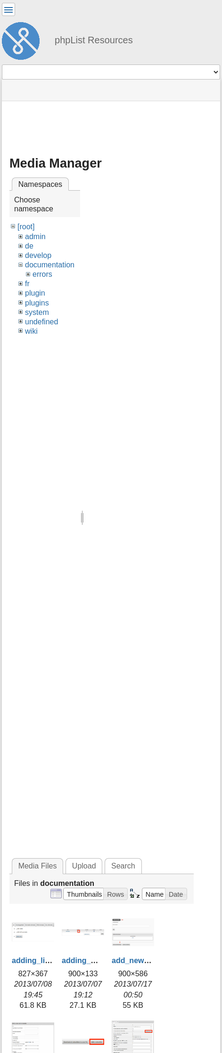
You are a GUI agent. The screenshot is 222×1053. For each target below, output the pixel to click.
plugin (35, 293)
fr (27, 284)
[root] (25, 227)
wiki (31, 331)
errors (42, 274)
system (37, 312)
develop (38, 255)
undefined (41, 322)
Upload (84, 866)
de (29, 246)
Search (123, 866)
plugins (37, 303)
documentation (49, 265)
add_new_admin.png (149, 961)
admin (35, 237)
